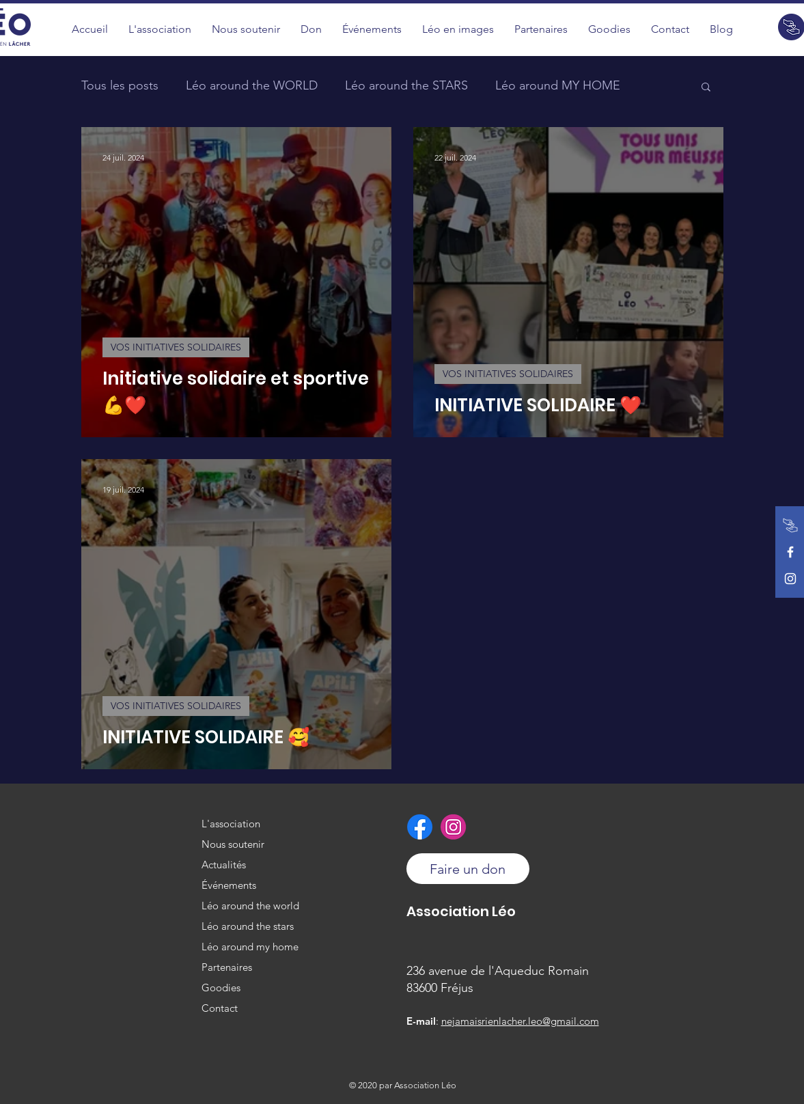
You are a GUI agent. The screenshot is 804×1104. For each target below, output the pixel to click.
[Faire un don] (790, 525)
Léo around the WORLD (252, 85)
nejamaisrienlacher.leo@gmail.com (520, 1021)
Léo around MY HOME (557, 85)
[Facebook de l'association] (790, 552)
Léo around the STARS (406, 85)
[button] (458, 29)
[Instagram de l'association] (790, 578)
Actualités (224, 864)
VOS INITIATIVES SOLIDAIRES (176, 347)
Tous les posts (119, 85)
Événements (229, 885)
